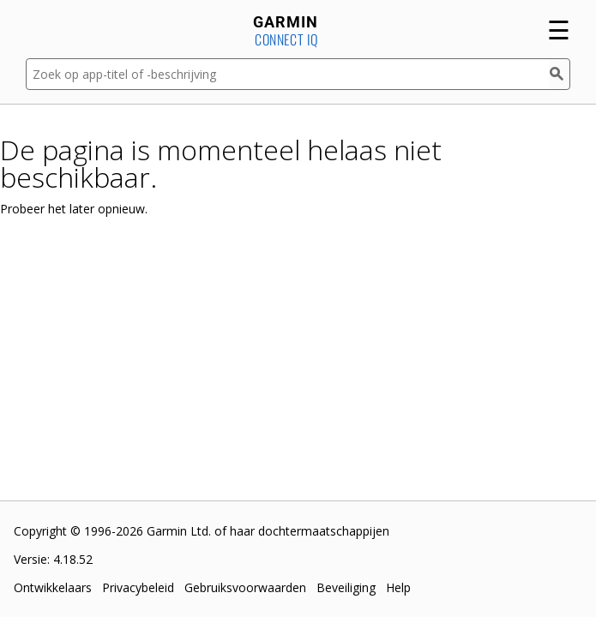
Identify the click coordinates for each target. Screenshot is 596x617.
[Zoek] (560, 74)
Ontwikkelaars (53, 587)
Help (398, 587)
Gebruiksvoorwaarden (245, 587)
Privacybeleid (138, 587)
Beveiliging (346, 587)
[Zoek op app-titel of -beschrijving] (288, 74)
